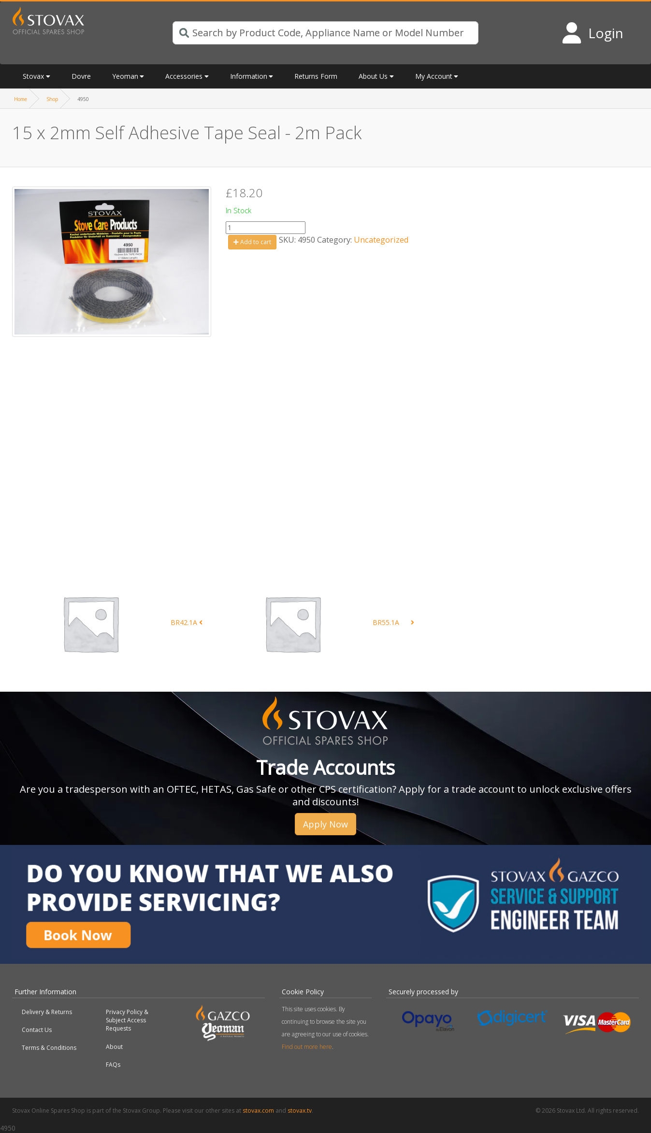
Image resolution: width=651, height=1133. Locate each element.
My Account (433, 76)
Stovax (33, 76)
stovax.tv (300, 1110)
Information (248, 76)
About (114, 1047)
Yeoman (125, 76)
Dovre (81, 76)
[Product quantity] (265, 227)
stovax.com (258, 1110)
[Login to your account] (592, 32)
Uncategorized (381, 239)
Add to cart (252, 242)
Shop (52, 99)
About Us (373, 76)
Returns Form (315, 76)
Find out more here (307, 1047)
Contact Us (37, 1030)
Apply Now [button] (325, 824)
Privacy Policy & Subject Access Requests (127, 1020)
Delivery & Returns (47, 1012)
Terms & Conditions (49, 1048)
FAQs (113, 1064)
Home (20, 99)
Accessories (184, 76)
